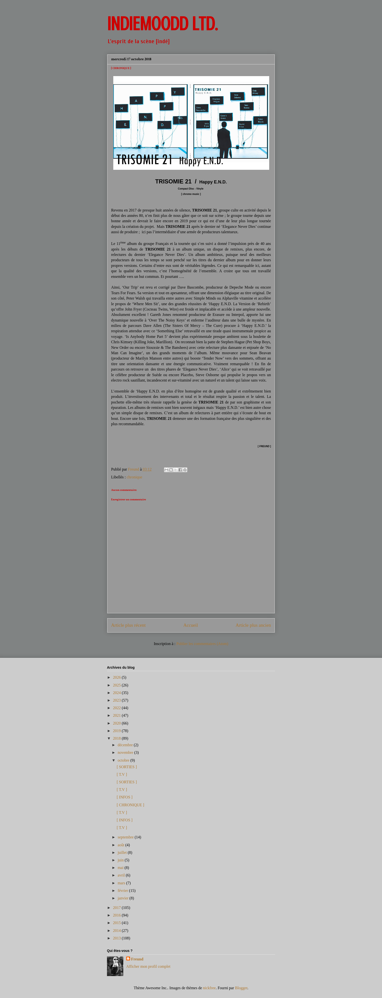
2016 (117, 915)
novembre (126, 752)
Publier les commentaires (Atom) (202, 644)
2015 (117, 923)
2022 (117, 708)
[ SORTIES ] (127, 767)
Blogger (241, 988)
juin (121, 860)
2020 (117, 723)
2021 (117, 715)
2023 (117, 700)
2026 (117, 677)
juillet (123, 852)
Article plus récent (128, 625)
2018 (117, 738)
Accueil (190, 625)
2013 (117, 938)
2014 (117, 930)
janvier (123, 898)
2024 (117, 693)
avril (122, 875)
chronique (134, 477)
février (123, 890)
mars (122, 883)
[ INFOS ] (125, 797)
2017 (117, 908)
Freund (137, 959)
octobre (124, 760)
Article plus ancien (253, 625)
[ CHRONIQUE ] (130, 805)
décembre (126, 745)
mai (121, 868)
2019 (117, 731)
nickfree (209, 988)
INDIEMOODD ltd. (162, 24)
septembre (126, 837)
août (121, 845)
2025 (117, 685)
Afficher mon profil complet (148, 966)
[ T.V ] (122, 774)
